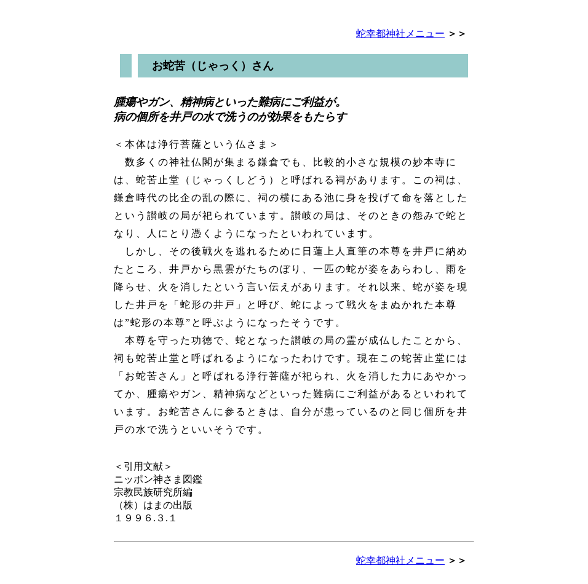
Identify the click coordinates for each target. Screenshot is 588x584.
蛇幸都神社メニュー (400, 33)
